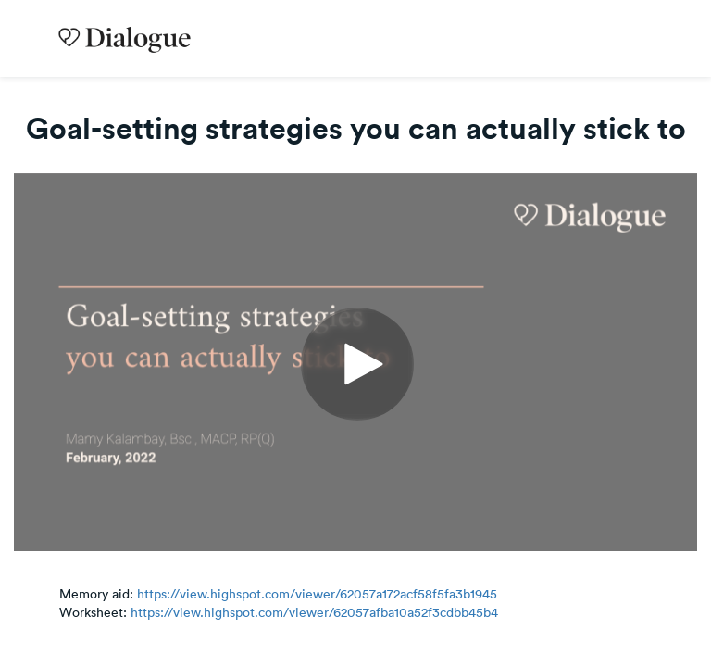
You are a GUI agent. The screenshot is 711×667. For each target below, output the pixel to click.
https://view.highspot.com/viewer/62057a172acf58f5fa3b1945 (317, 593)
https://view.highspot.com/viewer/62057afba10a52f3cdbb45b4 (314, 612)
